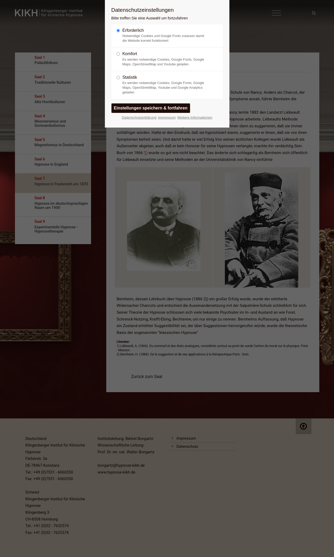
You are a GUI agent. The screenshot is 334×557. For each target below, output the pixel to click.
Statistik (164, 85)
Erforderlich (164, 35)
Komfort (164, 58)
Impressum (167, 117)
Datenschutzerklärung (139, 117)
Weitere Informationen (194, 117)
